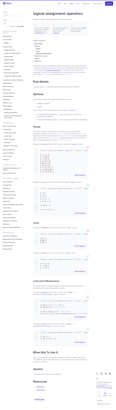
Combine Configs (9, 66)
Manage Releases (8, 245)
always (38, 49)
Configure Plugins (9, 59)
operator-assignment (53, 70)
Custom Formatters (8, 153)
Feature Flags (7, 89)
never (38, 51)
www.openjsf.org (101, 386)
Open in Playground (80, 175)
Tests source (41, 390)
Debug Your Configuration (11, 73)
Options (37, 46)
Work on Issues (7, 214)
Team (59, 3)
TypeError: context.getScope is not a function (13, 116)
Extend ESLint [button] (13, 123)
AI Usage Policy (7, 185)
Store (78, 3)
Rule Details (38, 44)
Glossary (6, 43)
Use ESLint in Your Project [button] (13, 32)
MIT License (108, 387)
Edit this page (39, 399)
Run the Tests (7, 208)
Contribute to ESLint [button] (13, 178)
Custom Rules (8, 136)
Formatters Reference (9, 93)
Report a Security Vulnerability (11, 227)
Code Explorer (97, 3)
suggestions (56, 33)
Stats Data (6, 159)
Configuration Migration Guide (12, 76)
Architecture (6, 201)
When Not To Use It (41, 56)
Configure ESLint (7, 46)
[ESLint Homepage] (7, 3)
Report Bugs (6, 188)
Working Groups (7, 249)
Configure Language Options (12, 53)
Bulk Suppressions (8, 96)
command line (38, 33)
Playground (86, 3)
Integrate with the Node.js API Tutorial (11, 169)
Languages (7, 142)
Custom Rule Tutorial (10, 132)
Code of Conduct (8, 182)
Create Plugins (7, 129)
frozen (84, 28)
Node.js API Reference (9, 173)
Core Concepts (7, 39)
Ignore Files (7, 69)
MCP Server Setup (8, 86)
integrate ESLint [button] (13, 165)
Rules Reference (7, 83)
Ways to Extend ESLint (9, 126)
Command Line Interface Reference (13, 80)
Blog (65, 3)
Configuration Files (9, 50)
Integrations (6, 99)
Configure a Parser (9, 63)
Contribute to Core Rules (10, 221)
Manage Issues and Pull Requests (12, 239)
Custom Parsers (7, 156)
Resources (38, 61)
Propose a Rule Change (9, 195)
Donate (109, 3)
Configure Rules (8, 56)
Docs (71, 3)
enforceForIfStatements (43, 53)
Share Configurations (9, 149)
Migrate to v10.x (7, 102)
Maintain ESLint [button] (13, 232)
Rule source (40, 387)
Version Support (7, 106)
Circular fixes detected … (11, 112)
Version (37, 58)
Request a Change (8, 198)
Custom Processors (9, 139)
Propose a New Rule (8, 191)
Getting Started (7, 36)
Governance (6, 224)
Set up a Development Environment (13, 204)
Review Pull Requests (9, 242)
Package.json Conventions (10, 211)
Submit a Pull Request (9, 217)
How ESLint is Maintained (10, 236)
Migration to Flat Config (10, 145)
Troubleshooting (7, 109)
